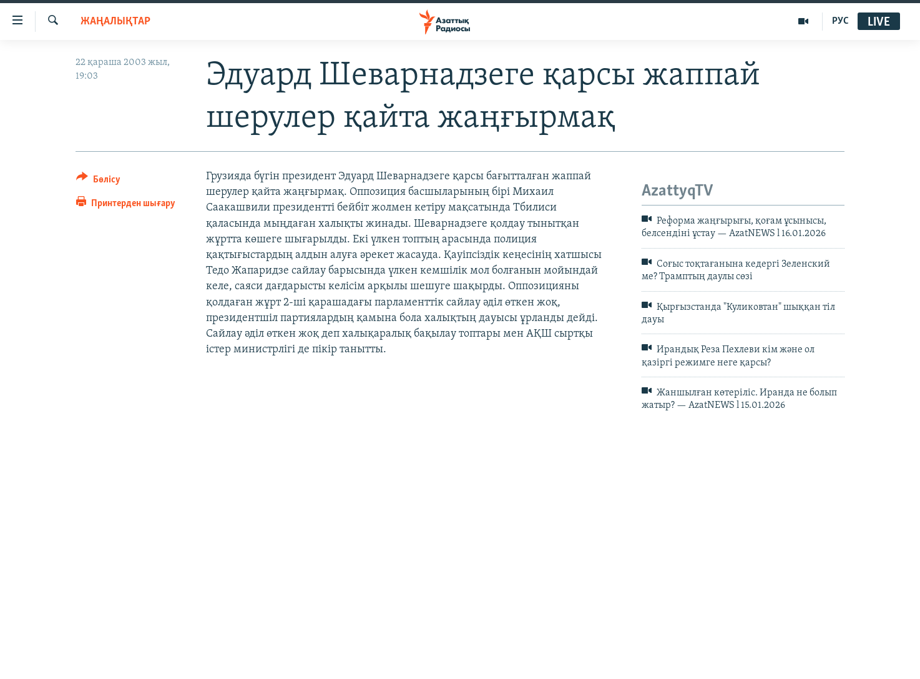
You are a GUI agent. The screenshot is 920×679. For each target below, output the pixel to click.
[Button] (98, 181)
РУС (840, 21)
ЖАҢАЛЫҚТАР (115, 21)
